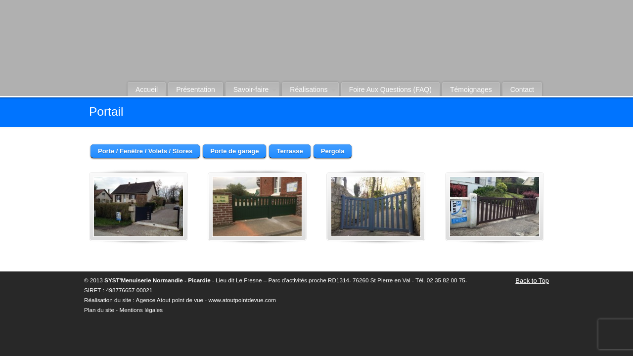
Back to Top (532, 280)
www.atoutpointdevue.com (241, 300)
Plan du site (99, 310)
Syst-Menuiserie (336, 50)
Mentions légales (141, 310)
